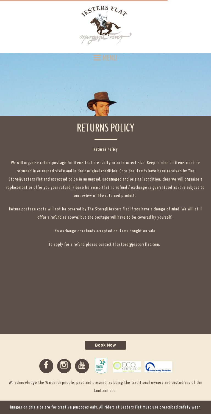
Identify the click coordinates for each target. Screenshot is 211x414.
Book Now (105, 345)
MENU (105, 58)
